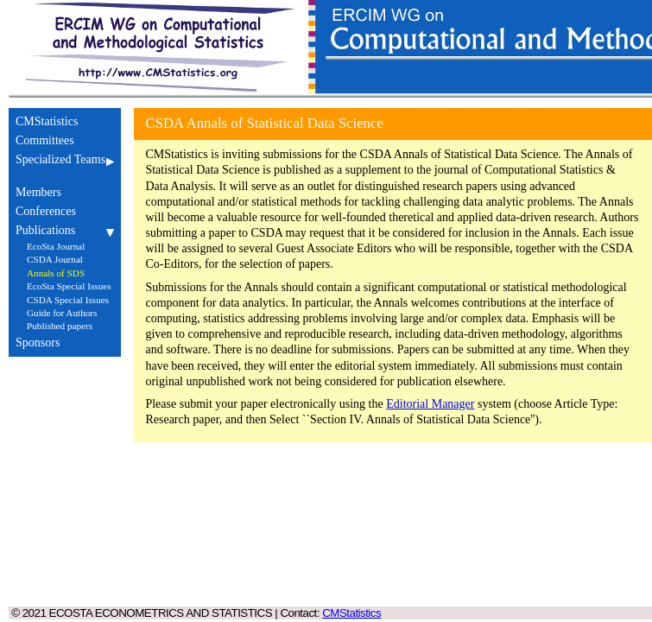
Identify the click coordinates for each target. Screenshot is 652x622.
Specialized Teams (65, 166)
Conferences (65, 211)
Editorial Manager (430, 403)
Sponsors (65, 342)
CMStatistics (65, 121)
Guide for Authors (62, 313)
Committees (65, 140)
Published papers (59, 326)
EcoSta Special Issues (69, 286)
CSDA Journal (55, 259)
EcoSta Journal (56, 246)
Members (65, 192)
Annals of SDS (56, 273)
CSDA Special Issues (68, 300)
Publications (65, 230)
